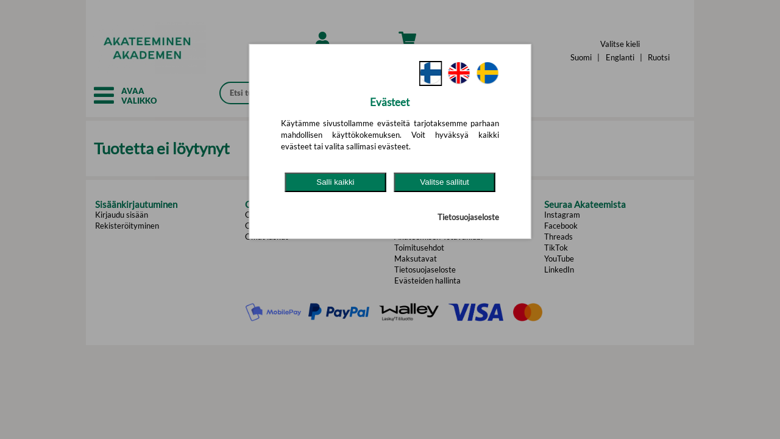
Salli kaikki (335, 182)
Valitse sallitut (444, 182)
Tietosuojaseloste (468, 217)
